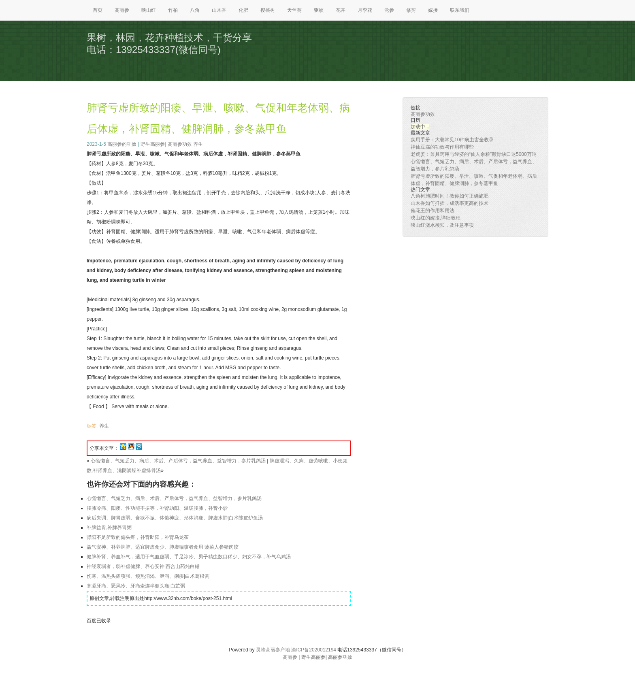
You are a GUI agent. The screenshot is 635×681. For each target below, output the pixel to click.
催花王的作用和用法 (432, 210)
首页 (97, 10)
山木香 (219, 10)
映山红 (148, 10)
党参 (389, 10)
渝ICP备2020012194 (313, 650)
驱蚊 (319, 10)
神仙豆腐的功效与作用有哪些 (442, 147)
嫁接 (433, 10)
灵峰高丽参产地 (273, 650)
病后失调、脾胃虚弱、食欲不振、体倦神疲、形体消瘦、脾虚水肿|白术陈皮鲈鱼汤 (175, 518)
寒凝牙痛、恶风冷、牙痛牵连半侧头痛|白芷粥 (136, 586)
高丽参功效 (180, 144)
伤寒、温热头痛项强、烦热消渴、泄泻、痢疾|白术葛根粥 (148, 576)
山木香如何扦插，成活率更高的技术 (449, 203)
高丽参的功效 (121, 144)
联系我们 (459, 10)
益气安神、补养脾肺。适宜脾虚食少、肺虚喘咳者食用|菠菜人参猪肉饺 (163, 547)
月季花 (365, 10)
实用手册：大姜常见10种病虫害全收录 (452, 140)
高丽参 (122, 10)
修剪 (411, 10)
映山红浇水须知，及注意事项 (442, 225)
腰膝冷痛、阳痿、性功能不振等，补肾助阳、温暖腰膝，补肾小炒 (157, 508)
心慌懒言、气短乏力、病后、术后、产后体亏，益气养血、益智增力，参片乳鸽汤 (178, 461)
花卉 (340, 10)
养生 (198, 144)
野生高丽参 (153, 144)
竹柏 (173, 10)
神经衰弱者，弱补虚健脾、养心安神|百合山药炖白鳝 (143, 566)
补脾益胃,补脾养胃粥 (109, 527)
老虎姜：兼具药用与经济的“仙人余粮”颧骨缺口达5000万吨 (474, 154)
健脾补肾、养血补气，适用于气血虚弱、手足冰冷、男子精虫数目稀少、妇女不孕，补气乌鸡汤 (189, 557)
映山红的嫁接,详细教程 (435, 218)
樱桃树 (267, 10)
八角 (195, 10)
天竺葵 (294, 10)
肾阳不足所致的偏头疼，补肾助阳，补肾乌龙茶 (138, 537)
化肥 (243, 10)
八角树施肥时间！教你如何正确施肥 (449, 196)
